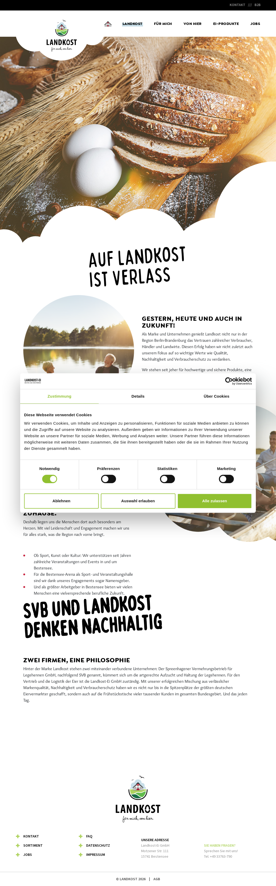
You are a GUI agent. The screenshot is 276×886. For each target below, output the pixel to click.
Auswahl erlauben (138, 501)
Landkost (132, 23)
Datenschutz (98, 845)
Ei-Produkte (226, 23)
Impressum (95, 854)
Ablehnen (61, 501)
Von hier (193, 23)
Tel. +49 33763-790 (218, 856)
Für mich (163, 23)
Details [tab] (138, 396)
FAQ (89, 836)
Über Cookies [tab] (216, 396)
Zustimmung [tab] (59, 396)
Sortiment (33, 845)
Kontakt (237, 4)
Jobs (255, 23)
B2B (258, 4)
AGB (156, 879)
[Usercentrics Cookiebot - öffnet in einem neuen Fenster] (229, 381)
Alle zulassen (214, 501)
